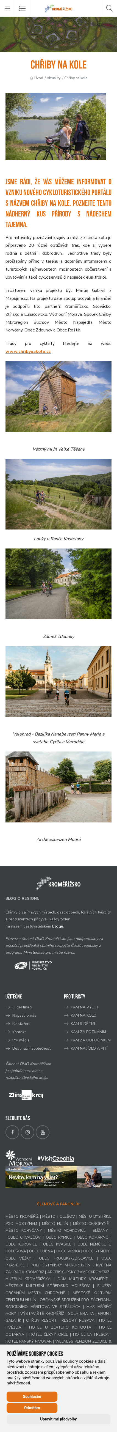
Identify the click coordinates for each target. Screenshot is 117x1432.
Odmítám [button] (32, 1408)
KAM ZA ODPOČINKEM (91, 1040)
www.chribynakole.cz (28, 352)
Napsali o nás (24, 1015)
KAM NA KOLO (83, 1015)
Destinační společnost (31, 1048)
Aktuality (54, 78)
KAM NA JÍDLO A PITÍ (89, 1048)
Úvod (38, 78)
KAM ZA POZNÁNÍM (88, 1032)
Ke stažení (21, 1023)
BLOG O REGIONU (22, 898)
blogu (57, 926)
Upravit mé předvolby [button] (58, 1419)
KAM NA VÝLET (85, 1007)
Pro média (21, 1040)
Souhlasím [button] (32, 1396)
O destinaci (22, 1007)
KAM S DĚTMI (83, 1023)
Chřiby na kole (75, 78)
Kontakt (19, 1032)
